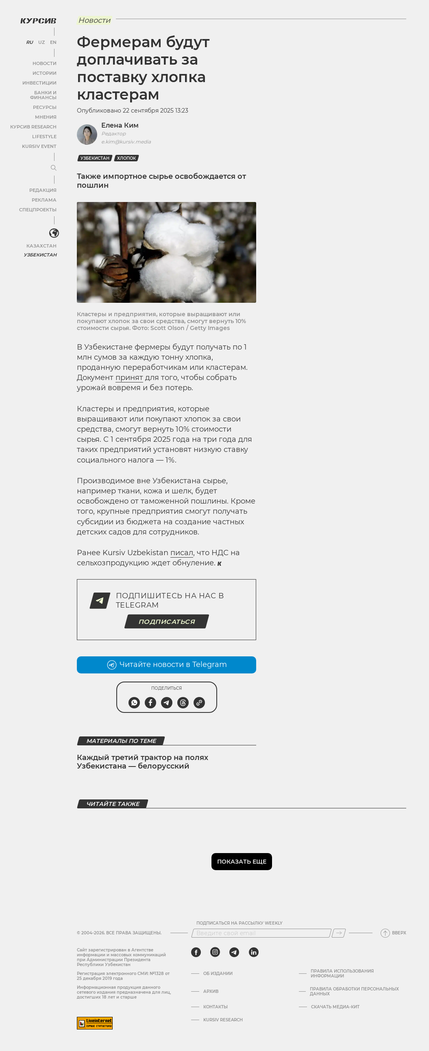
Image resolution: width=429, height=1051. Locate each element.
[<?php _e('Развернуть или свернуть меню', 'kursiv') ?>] (52, 227)
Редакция (42, 183)
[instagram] (215, 952)
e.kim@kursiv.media (126, 142)
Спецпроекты (38, 203)
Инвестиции (39, 81)
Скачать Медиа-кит (335, 1007)
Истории (44, 71)
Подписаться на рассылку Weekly (239, 923)
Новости (44, 61)
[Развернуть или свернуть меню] (52, 162)
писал (181, 552)
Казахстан (41, 238)
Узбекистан (40, 247)
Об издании (218, 973)
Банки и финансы (32, 90)
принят (129, 377)
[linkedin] (253, 952)
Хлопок (126, 158)
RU (29, 40)
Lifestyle (44, 129)
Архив (210, 991)
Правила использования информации (342, 974)
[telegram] (234, 952)
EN (52, 40)
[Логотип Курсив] (36, 19)
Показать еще (241, 861)
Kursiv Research (223, 1020)
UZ (40, 40)
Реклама (44, 193)
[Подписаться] (339, 933)
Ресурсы (44, 100)
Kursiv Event (39, 139)
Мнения (45, 110)
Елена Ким (120, 125)
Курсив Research (34, 120)
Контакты (215, 1007)
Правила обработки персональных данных (354, 992)
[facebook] (196, 952)
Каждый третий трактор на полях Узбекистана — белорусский (142, 762)
